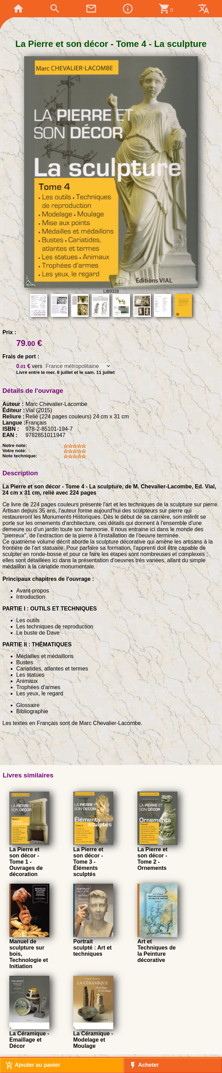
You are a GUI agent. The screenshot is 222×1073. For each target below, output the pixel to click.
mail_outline (91, 8)
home (18, 8)
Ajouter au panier (32, 1065)
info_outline (128, 8)
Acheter (144, 1065)
